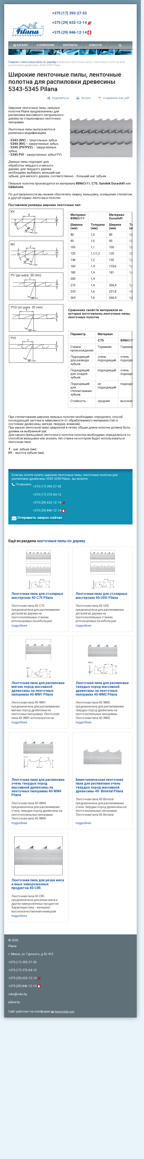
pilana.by (14, 1002)
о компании (45, 45)
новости (95, 45)
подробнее (19, 625)
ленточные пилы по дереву (38, 62)
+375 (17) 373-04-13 (47, 494)
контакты (70, 45)
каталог (20, 45)
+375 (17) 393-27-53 (69, 13)
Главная (13, 62)
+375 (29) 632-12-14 (71, 22)
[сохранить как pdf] (114, 98)
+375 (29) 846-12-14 (71, 32)
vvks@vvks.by (17, 994)
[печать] (83, 98)
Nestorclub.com (64, 1011)
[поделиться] (58, 98)
